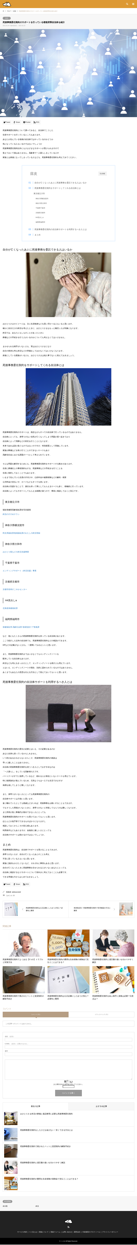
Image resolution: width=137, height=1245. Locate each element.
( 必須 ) (9, 1037)
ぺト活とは (33, 1232)
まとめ (39, 235)
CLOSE (102, 173)
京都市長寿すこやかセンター (15, 590)
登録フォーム (55, 1232)
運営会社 (77, 1232)
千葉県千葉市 (42, 208)
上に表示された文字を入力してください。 (68, 1085)
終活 (6, 18)
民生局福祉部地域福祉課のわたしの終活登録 (21, 533)
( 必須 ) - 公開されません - (16, 1044)
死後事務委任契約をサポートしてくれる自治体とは (59, 188)
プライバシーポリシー (110, 1232)
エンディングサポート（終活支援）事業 (19, 571)
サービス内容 (22, 1232)
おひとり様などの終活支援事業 (16, 552)
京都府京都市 (42, 213)
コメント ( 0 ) (35, 1015)
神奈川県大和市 (43, 203)
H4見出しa (41, 217)
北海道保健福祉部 (10, 609)
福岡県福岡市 (42, 222)
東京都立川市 (41, 194)
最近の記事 (35, 1107)
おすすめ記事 (101, 1107)
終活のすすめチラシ (11, 515)
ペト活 (63, 1241)
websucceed (16, 892)
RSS (68, 1227)
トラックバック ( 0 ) (101, 1015)
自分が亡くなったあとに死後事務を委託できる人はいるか (62, 183)
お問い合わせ (67, 1232)
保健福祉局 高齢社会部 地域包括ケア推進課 (21, 627)
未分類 (5, 1206)
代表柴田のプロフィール (91, 1232)
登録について (44, 1232)
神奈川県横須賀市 (43, 199)
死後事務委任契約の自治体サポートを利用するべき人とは (62, 229)
